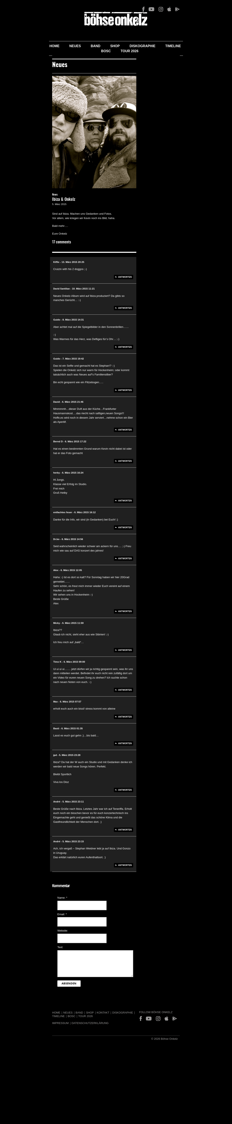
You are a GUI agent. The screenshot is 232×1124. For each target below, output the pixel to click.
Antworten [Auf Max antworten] (136, 751)
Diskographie (120, 46)
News (20, 255)
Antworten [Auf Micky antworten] (136, 689)
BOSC (173, 46)
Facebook (173, 9)
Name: (28, 923)
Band (73, 46)
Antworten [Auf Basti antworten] (136, 778)
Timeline (150, 46)
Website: (28, 956)
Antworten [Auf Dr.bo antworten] (136, 606)
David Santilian (30, 349)
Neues (52, 46)
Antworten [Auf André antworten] (136, 860)
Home (32, 46)
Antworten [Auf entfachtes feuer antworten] (136, 575)
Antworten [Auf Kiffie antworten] (136, 338)
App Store (199, 9)
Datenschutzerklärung (55, 1045)
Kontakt (68, 1038)
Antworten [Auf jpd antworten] (136, 825)
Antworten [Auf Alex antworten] (136, 650)
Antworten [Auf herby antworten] (136, 548)
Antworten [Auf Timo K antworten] (136, 725)
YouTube (181, 9)
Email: (27, 940)
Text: (25, 973)
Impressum (26, 1045)
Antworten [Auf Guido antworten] (136, 403)
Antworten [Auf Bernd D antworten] (136, 508)
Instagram (191, 9)
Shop (92, 46)
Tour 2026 (196, 46)
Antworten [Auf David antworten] (136, 482)
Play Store (207, 9)
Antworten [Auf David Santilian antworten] (136, 364)
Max (23, 736)
